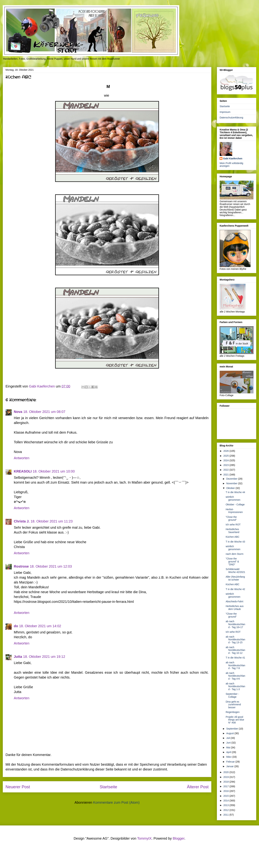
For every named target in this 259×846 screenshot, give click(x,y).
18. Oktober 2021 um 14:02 (40, 626)
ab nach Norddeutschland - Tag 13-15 (235, 639)
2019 (226, 777)
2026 (226, 451)
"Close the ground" (231, 518)
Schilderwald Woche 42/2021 (235, 570)
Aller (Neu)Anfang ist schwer (235, 578)
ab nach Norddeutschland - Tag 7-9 (235, 665)
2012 (226, 810)
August (230, 733)
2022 (226, 469)
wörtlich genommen (233, 498)
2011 (226, 814)
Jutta (18, 656)
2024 (226, 460)
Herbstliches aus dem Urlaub (235, 607)
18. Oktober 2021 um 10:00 (54, 471)
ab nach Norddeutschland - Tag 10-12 (235, 650)
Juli (228, 738)
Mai (228, 747)
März (229, 756)
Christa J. (22, 521)
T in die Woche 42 (235, 589)
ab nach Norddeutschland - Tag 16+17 (235, 624)
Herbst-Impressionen (234, 511)
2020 (226, 772)
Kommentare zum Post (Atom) (116, 802)
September (232, 728)
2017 (226, 786)
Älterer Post (198, 786)
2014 (226, 800)
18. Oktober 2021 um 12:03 (51, 566)
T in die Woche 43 (235, 541)
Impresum (225, 112)
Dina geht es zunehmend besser (233, 704)
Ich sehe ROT (233, 524)
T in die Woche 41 (235, 657)
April (229, 752)
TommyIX (144, 838)
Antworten (21, 458)
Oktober (231, 488)
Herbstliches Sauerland (232, 531)
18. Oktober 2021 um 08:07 (44, 412)
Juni (228, 742)
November (232, 483)
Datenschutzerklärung (231, 117)
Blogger (178, 838)
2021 (226, 474)
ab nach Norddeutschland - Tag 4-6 (235, 676)
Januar (230, 766)
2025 (226, 455)
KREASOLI (23, 471)
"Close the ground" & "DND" (232, 561)
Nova (18, 412)
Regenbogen (232, 712)
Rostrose (21, 566)
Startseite (108, 786)
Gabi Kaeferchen (232, 158)
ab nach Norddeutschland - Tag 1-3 (235, 686)
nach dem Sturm (234, 554)
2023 (226, 465)
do (16, 626)
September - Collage (232, 695)
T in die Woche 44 (235, 492)
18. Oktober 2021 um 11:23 (52, 521)
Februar (230, 761)
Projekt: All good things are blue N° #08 (235, 720)
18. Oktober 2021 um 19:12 (44, 656)
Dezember (232, 478)
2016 (226, 791)
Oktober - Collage (235, 504)
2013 (226, 805)
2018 (226, 781)
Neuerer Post (18, 786)
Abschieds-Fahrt (234, 601)
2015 (226, 795)
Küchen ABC (232, 536)
